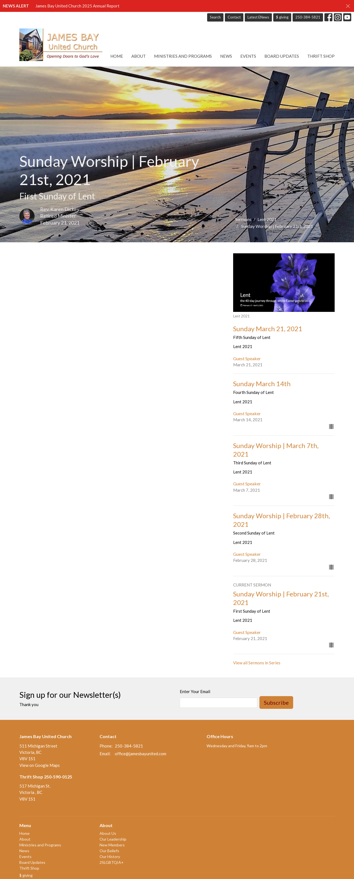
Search (215, 17)
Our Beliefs (109, 850)
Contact (234, 17)
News (226, 56)
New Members (112, 845)
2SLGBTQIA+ (112, 862)
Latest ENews (258, 17)
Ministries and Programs (183, 56)
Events (248, 56)
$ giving (282, 17)
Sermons (243, 219)
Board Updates (281, 56)
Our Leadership (113, 839)
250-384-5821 (307, 17)
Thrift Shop (321, 56)
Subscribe (276, 702)
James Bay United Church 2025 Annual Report (77, 5)
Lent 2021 (267, 219)
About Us (108, 833)
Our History (110, 856)
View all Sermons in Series (256, 662)
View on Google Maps (39, 765)
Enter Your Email (195, 691)
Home (116, 56)
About (138, 56)
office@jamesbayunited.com (140, 753)
